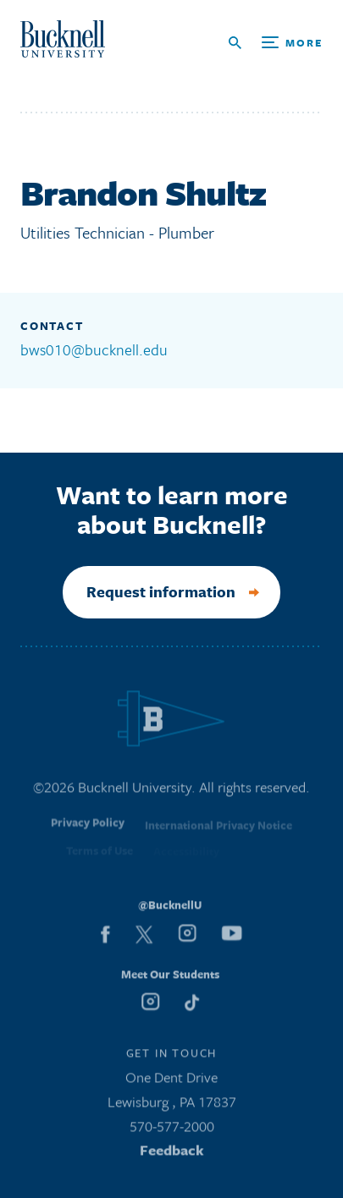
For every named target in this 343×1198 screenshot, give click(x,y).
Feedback (172, 1152)
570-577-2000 (172, 1128)
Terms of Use (99, 854)
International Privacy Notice (218, 829)
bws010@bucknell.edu (94, 349)
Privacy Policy (87, 827)
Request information (160, 591)
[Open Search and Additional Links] (276, 42)
